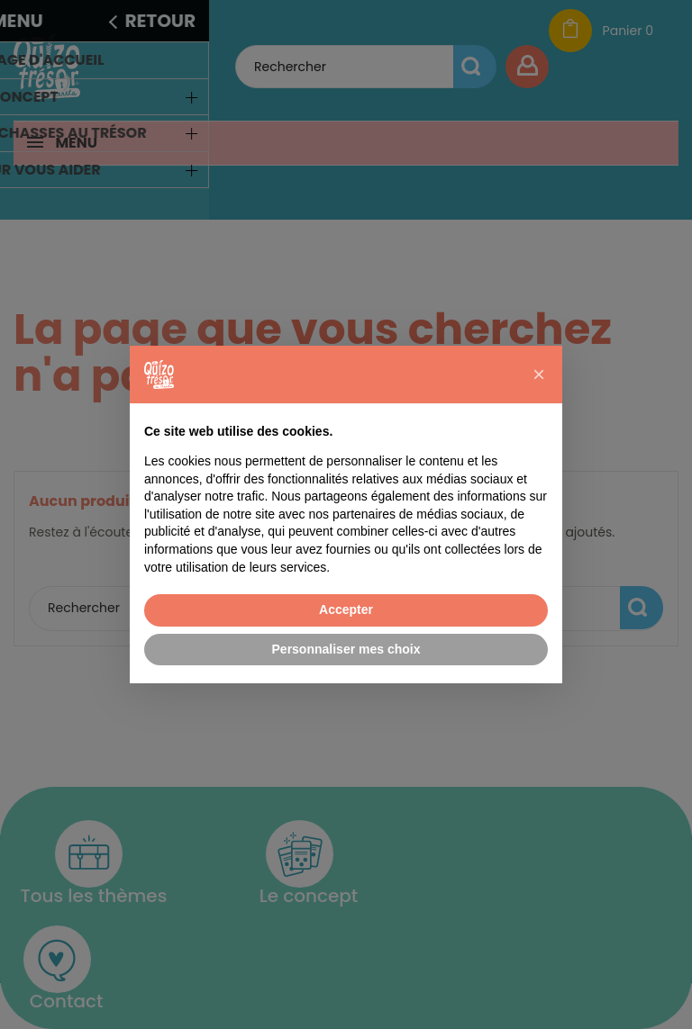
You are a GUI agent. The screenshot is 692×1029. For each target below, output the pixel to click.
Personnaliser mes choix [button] (346, 649)
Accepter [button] (346, 609)
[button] (538, 374)
